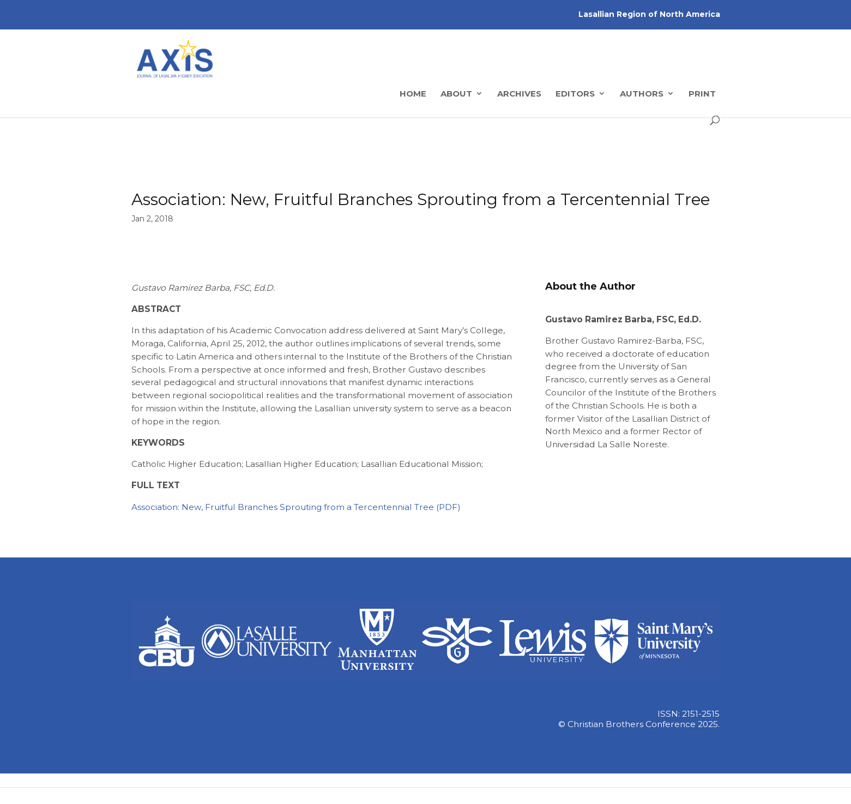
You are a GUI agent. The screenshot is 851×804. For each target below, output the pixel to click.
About (456, 153)
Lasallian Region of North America (649, 14)
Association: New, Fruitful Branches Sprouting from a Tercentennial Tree (282, 507)
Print (702, 153)
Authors (641, 153)
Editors (575, 153)
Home (413, 153)
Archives (519, 153)
